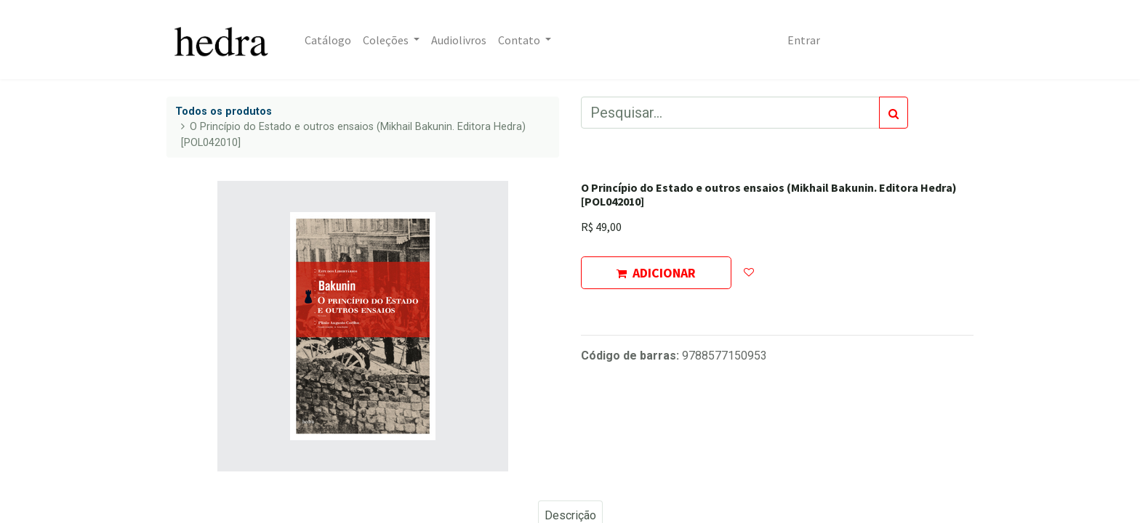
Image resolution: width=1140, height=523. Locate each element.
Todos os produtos (223, 111)
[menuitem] (328, 39)
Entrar (803, 40)
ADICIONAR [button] (656, 272)
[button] (749, 272)
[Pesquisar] (893, 113)
